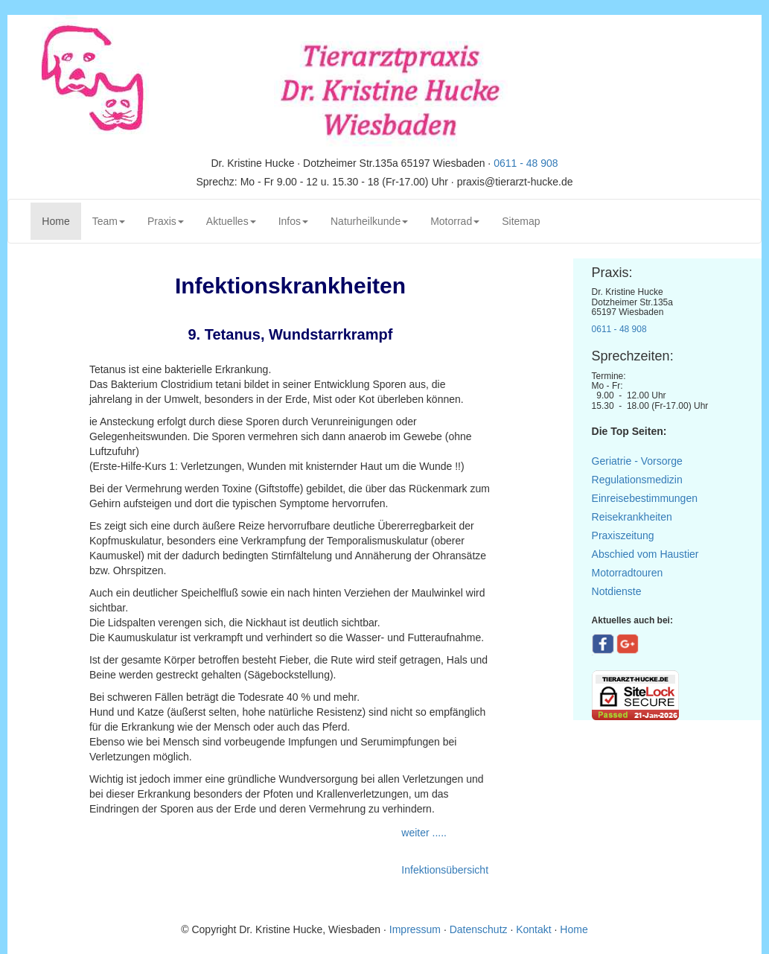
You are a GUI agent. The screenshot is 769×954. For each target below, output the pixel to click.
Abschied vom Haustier (645, 554)
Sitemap (521, 221)
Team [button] (108, 221)
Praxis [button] (165, 221)
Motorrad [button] (454, 221)
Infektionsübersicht (444, 870)
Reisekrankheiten (632, 517)
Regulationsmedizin (637, 480)
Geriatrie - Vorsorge (637, 461)
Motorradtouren (627, 573)
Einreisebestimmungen (645, 498)
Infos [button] (293, 221)
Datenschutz (479, 929)
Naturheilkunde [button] (369, 221)
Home (61, 220)
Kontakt (533, 929)
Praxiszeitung (623, 535)
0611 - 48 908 (526, 163)
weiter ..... (425, 833)
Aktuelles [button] (231, 221)
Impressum (416, 929)
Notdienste (617, 591)
